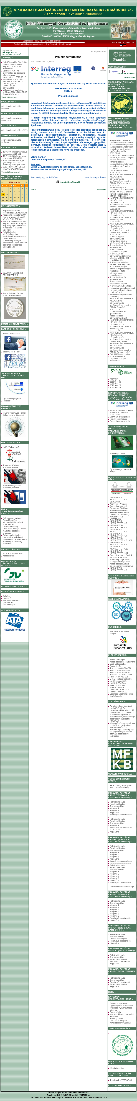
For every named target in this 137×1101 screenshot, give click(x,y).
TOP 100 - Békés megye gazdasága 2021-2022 (13, 161)
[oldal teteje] (101, 189)
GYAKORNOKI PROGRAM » (121, 774)
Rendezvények (65, 44)
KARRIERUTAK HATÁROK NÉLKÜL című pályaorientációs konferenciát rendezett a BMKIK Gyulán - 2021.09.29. (122, 325)
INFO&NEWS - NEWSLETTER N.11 (119, 552)
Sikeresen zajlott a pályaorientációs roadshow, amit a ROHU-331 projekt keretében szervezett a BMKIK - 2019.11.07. (122, 191)
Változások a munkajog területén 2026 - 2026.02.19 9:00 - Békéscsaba (15, 92)
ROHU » (112, 992)
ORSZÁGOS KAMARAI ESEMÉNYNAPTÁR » (11, 177)
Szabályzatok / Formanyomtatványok (28, 44)
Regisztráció (115, 1012)
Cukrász (6, 596)
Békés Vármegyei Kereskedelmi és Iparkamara (122, 661)
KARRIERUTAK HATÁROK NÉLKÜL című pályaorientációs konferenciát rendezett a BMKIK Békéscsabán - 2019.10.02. (122, 180)
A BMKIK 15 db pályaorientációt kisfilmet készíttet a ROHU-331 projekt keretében (120, 257)
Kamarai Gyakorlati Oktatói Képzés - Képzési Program (14, 222)
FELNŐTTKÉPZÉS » (10, 206)
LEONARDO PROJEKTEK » (14, 587)
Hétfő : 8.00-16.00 (118, 683)
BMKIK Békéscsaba (11, 333)
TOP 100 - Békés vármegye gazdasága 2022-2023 (15, 157)
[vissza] (33, 189)
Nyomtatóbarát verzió (68, 182)
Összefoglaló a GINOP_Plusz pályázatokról (9, 85)
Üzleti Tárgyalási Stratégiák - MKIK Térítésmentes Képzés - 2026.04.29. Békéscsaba (15, 65)
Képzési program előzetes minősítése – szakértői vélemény (14, 228)
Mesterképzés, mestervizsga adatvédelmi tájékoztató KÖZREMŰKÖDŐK (122, 725)
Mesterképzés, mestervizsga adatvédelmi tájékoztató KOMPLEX (122, 719)
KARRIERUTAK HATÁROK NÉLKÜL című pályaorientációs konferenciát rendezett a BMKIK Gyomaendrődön (122, 347)
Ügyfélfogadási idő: (118, 681)
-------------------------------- (120, 863)
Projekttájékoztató (117, 804)
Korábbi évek (8, 556)
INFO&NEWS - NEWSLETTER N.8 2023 (121, 539)
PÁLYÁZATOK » (8, 102)
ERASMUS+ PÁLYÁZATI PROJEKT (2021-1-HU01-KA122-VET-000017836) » (119, 894)
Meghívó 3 (114, 857)
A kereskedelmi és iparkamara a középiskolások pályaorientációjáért (118, 248)
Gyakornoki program (12, 399)
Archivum (114, 379)
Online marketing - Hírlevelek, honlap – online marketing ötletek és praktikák (14, 529)
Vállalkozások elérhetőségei (122, 887)
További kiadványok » (11, 172)
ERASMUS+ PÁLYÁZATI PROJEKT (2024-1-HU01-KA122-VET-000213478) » (119, 795)
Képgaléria (114, 812)
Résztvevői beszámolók (120, 918)
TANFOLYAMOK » (9, 135)
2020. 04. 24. (115, 387)
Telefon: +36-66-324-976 (120, 668)
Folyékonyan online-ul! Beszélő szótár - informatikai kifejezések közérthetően (13, 521)
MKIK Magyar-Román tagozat (79, 36)
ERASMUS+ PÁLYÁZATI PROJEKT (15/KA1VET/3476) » (121, 971)
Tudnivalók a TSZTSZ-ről (121, 1080)
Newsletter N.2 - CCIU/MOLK (117, 518)
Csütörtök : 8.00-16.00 (119, 690)
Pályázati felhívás (117, 802)
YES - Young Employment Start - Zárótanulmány (121, 786)
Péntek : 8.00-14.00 (118, 692)
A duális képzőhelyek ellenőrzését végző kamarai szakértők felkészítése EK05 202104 (15, 243)
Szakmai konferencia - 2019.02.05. (119, 413)
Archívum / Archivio (118, 504)
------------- (114, 817)
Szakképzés (59, 33)
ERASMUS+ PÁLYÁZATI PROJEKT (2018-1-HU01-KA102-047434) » (119, 928)
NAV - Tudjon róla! (11, 447)
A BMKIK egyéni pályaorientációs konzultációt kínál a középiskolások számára (120, 240)
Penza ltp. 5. (115, 666)
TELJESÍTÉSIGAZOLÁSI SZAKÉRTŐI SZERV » (119, 1074)
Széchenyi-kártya (90, 28)
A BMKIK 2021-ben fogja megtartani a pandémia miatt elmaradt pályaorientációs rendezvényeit (122, 289)
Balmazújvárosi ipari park (14, 165)
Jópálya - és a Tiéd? (11, 352)
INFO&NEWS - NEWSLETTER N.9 (118, 543)
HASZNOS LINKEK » (10, 443)
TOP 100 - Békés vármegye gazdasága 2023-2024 (15, 153)
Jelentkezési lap (117, 806)
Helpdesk (7, 401)
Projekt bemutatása (118, 419)
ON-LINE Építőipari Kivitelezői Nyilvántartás (120, 1022)
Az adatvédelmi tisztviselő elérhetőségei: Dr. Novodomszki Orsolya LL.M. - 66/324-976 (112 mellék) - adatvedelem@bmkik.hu (122, 710)
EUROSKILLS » (115, 627)
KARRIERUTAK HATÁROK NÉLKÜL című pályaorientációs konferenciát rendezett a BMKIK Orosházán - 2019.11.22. (122, 203)
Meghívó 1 (114, 808)
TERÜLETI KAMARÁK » (119, 1028)
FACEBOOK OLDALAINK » (13, 329)
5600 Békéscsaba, (118, 664)
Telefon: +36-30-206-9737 (121, 672)
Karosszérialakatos (11, 600)
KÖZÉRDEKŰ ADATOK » (119, 1086)
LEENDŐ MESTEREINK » (12, 592)
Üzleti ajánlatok (75, 31)
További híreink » (9, 97)
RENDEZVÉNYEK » (10, 114)
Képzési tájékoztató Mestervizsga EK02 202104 (15, 212)
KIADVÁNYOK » (8, 147)
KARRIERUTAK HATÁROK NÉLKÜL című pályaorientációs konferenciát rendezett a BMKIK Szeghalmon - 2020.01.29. (122, 229)
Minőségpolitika (117, 1068)
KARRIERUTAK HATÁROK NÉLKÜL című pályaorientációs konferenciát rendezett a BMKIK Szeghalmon (122, 337)
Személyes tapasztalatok (121, 815)
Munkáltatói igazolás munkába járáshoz (12, 486)
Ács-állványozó (9, 605)
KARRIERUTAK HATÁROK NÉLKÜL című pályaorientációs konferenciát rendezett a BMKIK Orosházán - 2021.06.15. (122, 304)
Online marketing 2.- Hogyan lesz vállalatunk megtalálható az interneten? (15, 537)
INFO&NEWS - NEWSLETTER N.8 (118, 569)
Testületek (39, 41)
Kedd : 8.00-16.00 (117, 685)
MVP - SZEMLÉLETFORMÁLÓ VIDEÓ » (12, 511)
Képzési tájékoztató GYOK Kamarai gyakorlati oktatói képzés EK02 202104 (14, 217)
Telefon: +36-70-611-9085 (121, 675)
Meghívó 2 (114, 810)
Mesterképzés (76, 33)
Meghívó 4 (114, 878)
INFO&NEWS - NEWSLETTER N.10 (119, 548)
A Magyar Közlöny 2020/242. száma (11, 466)
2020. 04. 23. (115, 385)
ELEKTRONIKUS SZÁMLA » (13, 639)
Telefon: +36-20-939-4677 (121, 670)
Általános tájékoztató (119, 1003)
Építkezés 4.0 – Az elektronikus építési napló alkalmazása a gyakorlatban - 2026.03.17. (14, 74)
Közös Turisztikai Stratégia (121, 410)
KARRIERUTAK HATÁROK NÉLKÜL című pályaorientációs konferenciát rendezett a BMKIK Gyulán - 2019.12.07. (122, 216)
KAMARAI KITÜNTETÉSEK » (14, 324)
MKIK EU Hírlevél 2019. (13, 554)
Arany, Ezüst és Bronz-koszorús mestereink (13, 294)
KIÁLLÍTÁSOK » (8, 126)
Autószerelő (8, 602)
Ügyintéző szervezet (53, 41)
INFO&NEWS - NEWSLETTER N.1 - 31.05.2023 (119, 499)
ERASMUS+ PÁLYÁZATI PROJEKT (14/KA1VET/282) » (121, 949)
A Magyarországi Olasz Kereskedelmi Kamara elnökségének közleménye (121, 564)
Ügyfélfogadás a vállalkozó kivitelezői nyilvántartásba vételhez (121, 1008)
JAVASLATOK (129, 77)
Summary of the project (120, 417)
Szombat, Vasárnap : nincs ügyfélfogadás (121, 695)
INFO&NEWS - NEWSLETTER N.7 (118, 535)
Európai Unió (44, 28)
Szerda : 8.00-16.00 (118, 687)
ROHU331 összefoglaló (120, 354)
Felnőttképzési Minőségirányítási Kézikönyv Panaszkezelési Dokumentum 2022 (14, 235)
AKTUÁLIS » (7, 58)
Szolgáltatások (51, 44)
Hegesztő (7, 598)
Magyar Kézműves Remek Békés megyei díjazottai (14, 414)
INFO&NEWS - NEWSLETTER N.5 (118, 526)
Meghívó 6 (114, 916)
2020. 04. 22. (115, 383)
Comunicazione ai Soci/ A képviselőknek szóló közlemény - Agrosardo (121, 557)
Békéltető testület (51, 36)
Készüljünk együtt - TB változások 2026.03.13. (13, 80)
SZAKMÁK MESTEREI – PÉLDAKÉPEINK (13, 274)
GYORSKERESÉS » (117, 67)
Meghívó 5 (114, 914)
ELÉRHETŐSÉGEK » (118, 655)
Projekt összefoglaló (118, 939)
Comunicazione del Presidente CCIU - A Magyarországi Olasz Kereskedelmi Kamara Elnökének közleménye (120, 510)
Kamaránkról (27, 41)
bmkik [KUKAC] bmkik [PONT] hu (72, 1095)
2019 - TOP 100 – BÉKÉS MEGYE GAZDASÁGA (14, 168)
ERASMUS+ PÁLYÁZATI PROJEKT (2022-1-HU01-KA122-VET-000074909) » (119, 839)
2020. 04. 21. (115, 381)
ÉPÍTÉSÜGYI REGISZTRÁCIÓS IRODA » (120, 998)
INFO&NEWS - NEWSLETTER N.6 (118, 530)
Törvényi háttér (116, 1018)
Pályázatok (59, 31)
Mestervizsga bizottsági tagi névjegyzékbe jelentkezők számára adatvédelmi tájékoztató (122, 732)
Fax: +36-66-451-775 (119, 677)
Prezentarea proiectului (120, 421)
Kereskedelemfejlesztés (66, 28)
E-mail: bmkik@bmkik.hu (120, 679)
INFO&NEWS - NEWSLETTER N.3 (118, 522)
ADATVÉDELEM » (116, 701)
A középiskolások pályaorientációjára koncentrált (118, 358)
